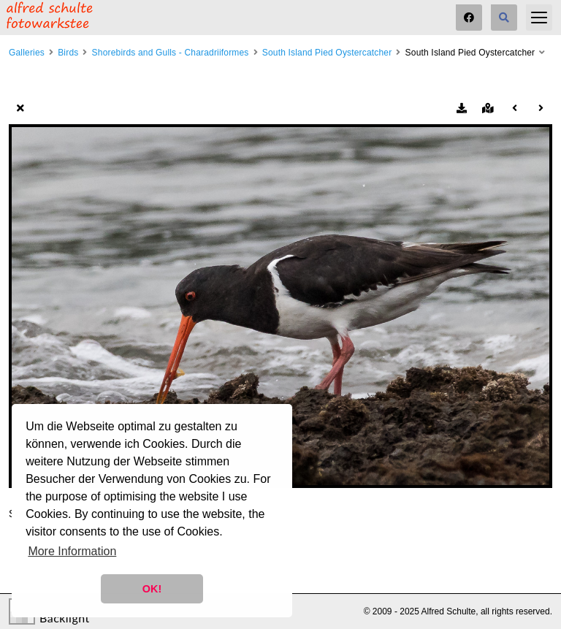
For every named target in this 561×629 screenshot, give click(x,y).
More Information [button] (72, 551)
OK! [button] (151, 589)
